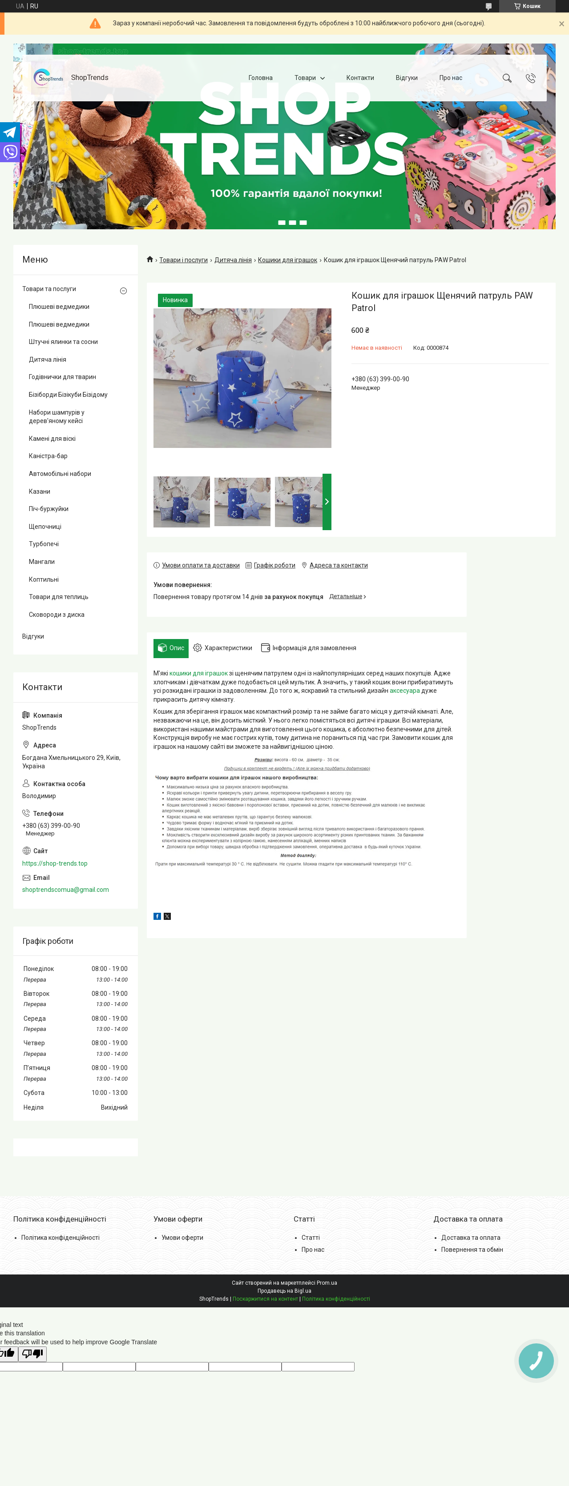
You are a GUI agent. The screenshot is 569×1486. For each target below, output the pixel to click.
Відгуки (407, 77)
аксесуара (405, 690)
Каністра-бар (48, 455)
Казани (39, 491)
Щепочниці (45, 526)
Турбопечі (44, 543)
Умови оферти (182, 1237)
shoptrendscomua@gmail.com (65, 889)
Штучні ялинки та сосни (63, 341)
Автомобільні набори (60, 473)
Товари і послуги (183, 260)
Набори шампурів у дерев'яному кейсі (57, 417)
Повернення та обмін (472, 1249)
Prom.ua (327, 1283)
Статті (311, 1237)
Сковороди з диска (57, 614)
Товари (305, 77)
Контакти (360, 77)
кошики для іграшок (198, 673)
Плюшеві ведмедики (59, 306)
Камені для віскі (52, 438)
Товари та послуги (49, 288)
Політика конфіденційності (60, 1237)
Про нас (451, 77)
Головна (261, 77)
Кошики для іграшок (287, 260)
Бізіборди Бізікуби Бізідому (68, 394)
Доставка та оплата (470, 1237)
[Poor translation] (32, 1354)
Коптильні (44, 579)
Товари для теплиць (59, 596)
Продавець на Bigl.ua (284, 1291)
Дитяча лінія (233, 260)
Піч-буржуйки (49, 508)
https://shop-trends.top (55, 863)
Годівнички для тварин (62, 376)
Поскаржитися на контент (265, 1299)
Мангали (42, 561)
